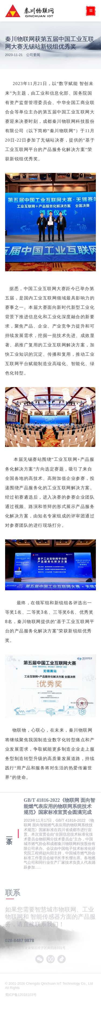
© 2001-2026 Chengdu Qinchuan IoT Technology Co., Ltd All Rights (49, 985)
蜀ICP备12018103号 (21, 995)
